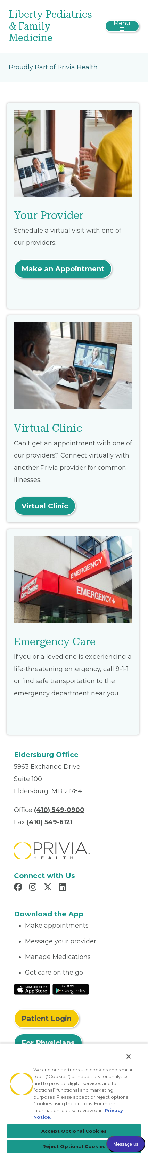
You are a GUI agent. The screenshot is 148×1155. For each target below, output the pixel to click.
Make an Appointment (63, 269)
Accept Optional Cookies (74, 1131)
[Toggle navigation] (122, 26)
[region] (74, 1099)
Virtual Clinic (45, 506)
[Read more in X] (48, 888)
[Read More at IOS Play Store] (32, 989)
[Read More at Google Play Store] (70, 989)
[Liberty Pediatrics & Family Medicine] (52, 26)
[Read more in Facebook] (19, 888)
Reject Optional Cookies (74, 1146)
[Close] (128, 1056)
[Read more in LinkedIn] (63, 888)
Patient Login (47, 1018)
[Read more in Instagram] (34, 888)
